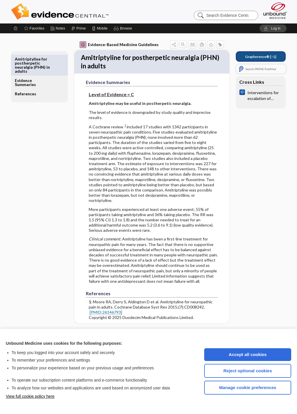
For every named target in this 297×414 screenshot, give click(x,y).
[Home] (16, 28)
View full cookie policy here (30, 396)
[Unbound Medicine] (275, 10)
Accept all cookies (248, 354)
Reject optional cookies (247, 370)
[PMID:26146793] (102, 314)
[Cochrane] (257, 95)
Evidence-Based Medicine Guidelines (115, 44)
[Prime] (78, 28)
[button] (124, 28)
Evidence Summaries (29, 60)
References (29, 72)
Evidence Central (82, 11)
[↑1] (256, 56)
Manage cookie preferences (247, 387)
